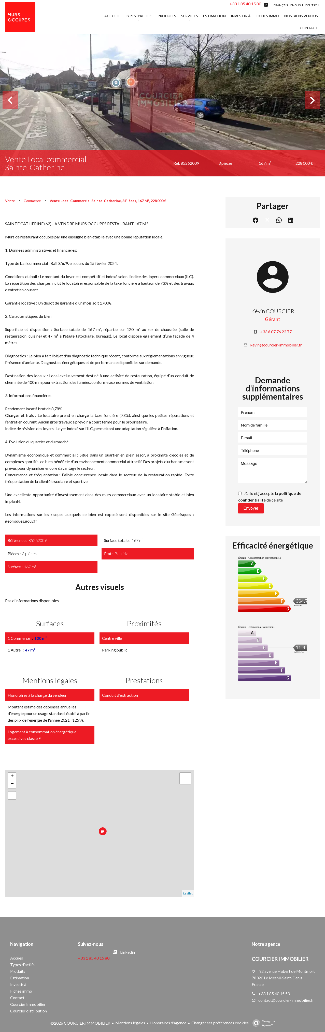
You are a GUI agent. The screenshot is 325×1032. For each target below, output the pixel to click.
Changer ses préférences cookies (220, 1022)
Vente (10, 201)
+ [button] (12, 776)
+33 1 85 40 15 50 (274, 993)
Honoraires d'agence (168, 1022)
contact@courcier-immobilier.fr (286, 1000)
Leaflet (188, 893)
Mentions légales (130, 1022)
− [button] (12, 784)
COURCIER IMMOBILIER (280, 959)
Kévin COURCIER (272, 311)
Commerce (32, 201)
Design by (262, 1023)
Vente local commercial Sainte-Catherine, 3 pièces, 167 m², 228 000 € (108, 201)
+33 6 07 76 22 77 (276, 331)
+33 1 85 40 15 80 (245, 3)
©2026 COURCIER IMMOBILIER (80, 1023)
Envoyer (251, 508)
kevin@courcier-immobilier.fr (276, 344)
